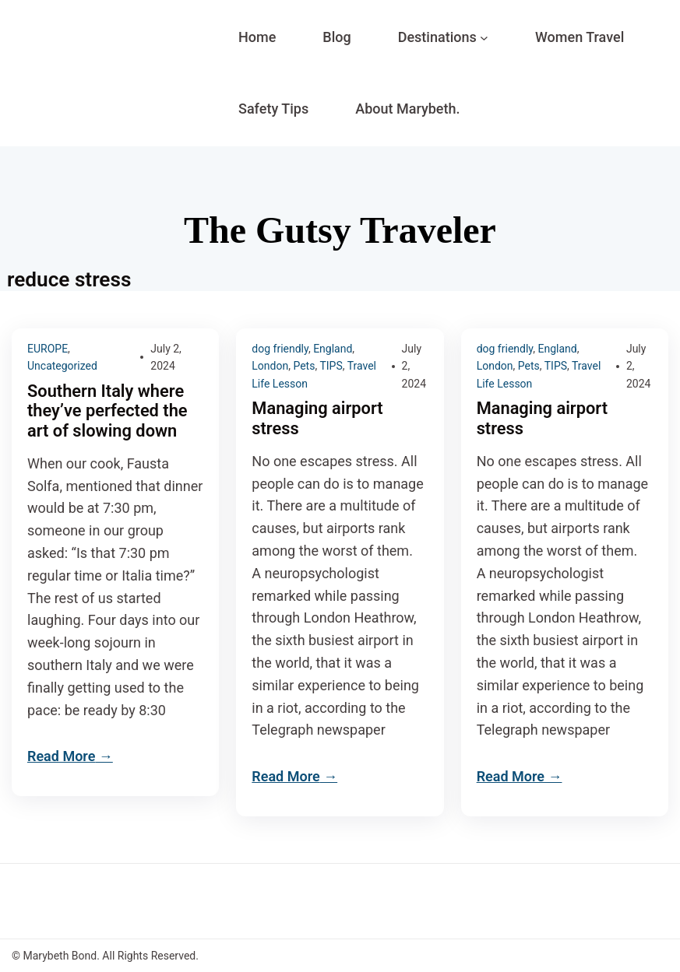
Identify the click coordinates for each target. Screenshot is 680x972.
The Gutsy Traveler (340, 230)
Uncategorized (62, 366)
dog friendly (280, 348)
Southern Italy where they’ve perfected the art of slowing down (107, 410)
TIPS (330, 366)
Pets (304, 366)
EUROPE (47, 348)
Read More (61, 756)
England (332, 348)
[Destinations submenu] (484, 37)
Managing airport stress (317, 417)
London (270, 366)
